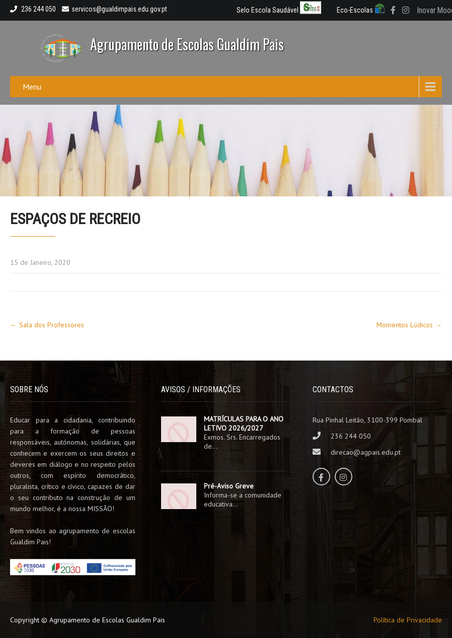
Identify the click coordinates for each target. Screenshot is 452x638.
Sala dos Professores (47, 324)
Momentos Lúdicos (409, 324)
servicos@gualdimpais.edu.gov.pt (114, 9)
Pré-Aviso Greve (229, 485)
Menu (32, 87)
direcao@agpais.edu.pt (366, 452)
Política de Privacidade (407, 619)
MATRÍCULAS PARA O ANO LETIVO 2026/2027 (243, 423)
